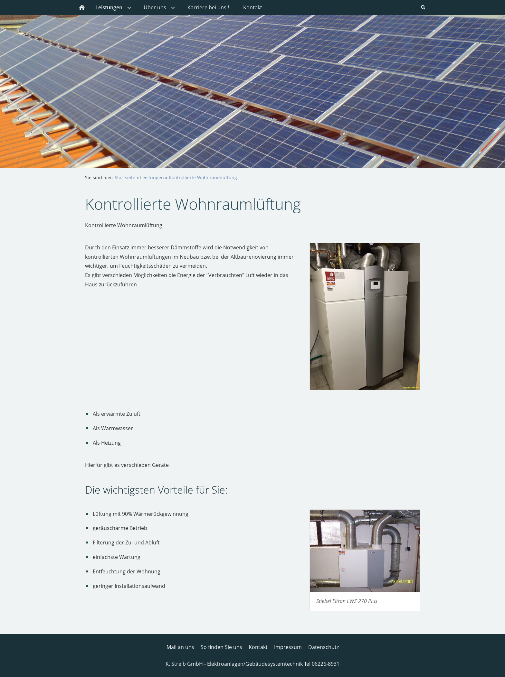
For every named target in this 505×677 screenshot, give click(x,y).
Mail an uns (180, 647)
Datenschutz (323, 647)
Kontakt (258, 647)
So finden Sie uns (221, 647)
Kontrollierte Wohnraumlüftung (203, 177)
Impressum (288, 647)
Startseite (125, 177)
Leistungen (152, 177)
